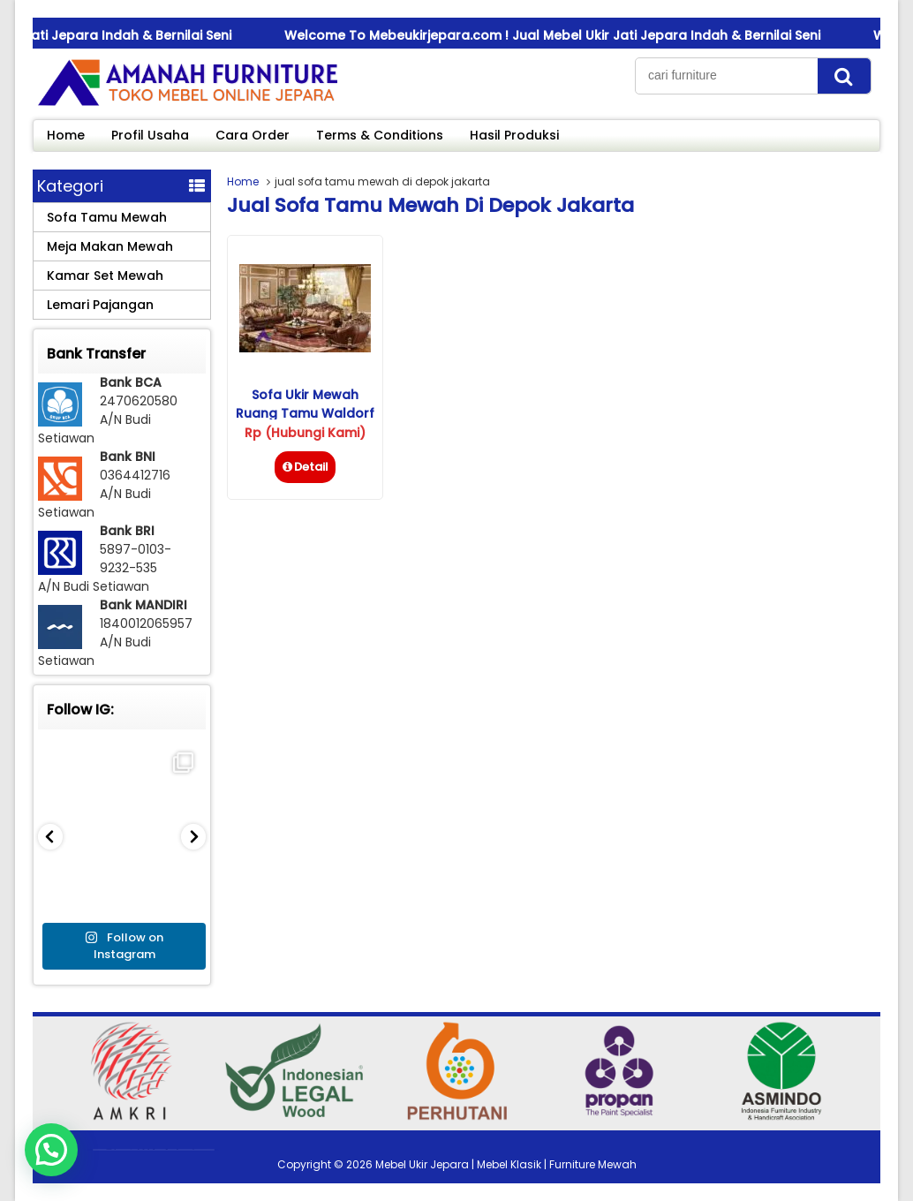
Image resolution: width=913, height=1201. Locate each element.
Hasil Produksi (514, 135)
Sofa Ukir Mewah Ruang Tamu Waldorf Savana (305, 413)
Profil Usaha (150, 135)
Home (66, 135)
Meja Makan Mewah (110, 246)
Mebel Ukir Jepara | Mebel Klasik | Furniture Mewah (506, 1164)
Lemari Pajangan (100, 304)
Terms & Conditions (379, 135)
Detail (305, 466)
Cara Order (252, 135)
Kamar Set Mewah (105, 275)
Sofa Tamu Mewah (107, 217)
